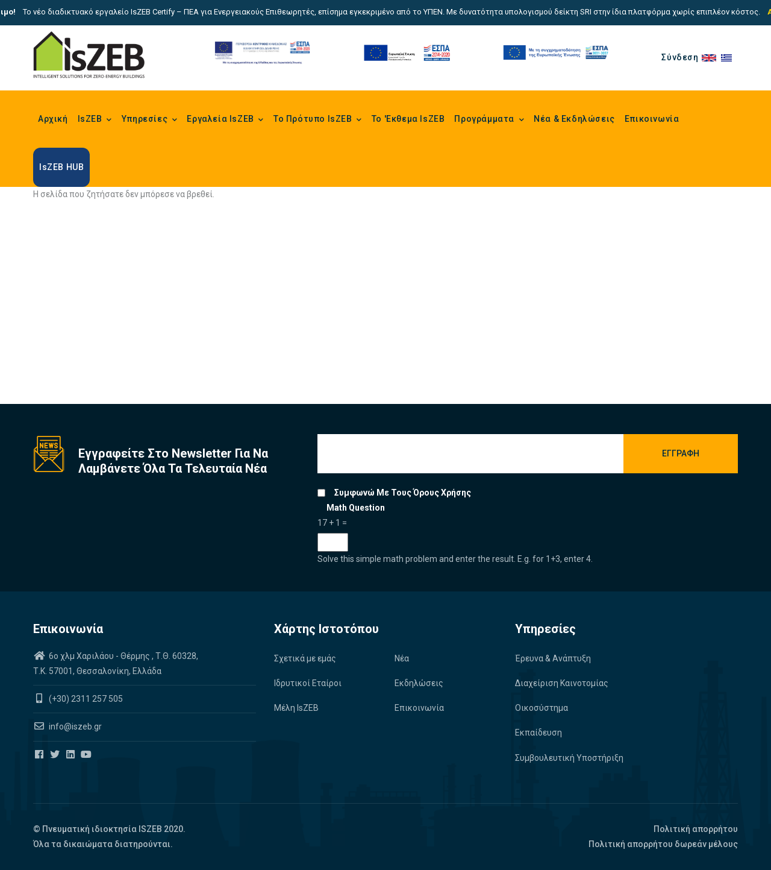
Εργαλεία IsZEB (225, 120)
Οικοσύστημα (541, 708)
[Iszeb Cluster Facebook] (40, 755)
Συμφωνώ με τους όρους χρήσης (402, 492)
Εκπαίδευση (538, 732)
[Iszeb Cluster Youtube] (87, 755)
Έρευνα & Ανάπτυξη (553, 658)
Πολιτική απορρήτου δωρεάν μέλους (663, 844)
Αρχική (53, 119)
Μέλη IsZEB (296, 708)
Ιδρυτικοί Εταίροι (308, 683)
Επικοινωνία (652, 119)
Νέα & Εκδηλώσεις (574, 119)
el (729, 57)
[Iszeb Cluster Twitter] (56, 755)
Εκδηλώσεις (419, 683)
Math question (355, 507)
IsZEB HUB (61, 167)
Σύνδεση (679, 57)
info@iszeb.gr (74, 726)
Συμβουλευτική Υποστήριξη (569, 758)
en (711, 57)
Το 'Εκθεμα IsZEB (408, 119)
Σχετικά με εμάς (305, 658)
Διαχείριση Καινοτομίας (561, 683)
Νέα (402, 658)
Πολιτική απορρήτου (696, 829)
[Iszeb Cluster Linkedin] (71, 755)
